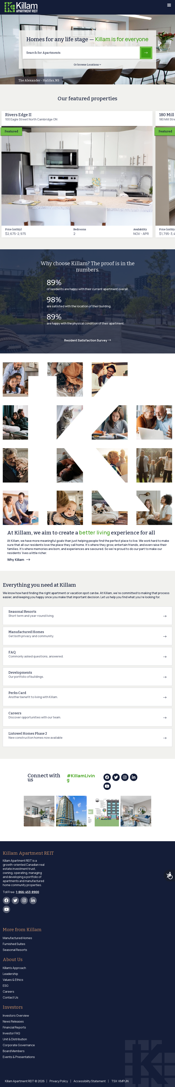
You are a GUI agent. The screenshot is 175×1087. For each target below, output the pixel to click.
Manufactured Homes (17, 938)
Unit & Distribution (15, 1039)
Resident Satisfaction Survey (87, 340)
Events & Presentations (19, 1057)
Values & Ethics (13, 980)
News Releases (13, 1021)
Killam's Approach (14, 968)
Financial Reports (14, 1027)
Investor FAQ (11, 1033)
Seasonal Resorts (15, 950)
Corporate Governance (19, 1045)
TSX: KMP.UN (116, 1081)
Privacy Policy (58, 1081)
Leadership (10, 974)
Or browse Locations (87, 64)
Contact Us (10, 997)
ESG (5, 986)
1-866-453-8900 (27, 892)
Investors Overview (16, 1015)
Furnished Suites (14, 944)
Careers (8, 991)
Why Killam (15, 559)
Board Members (14, 1051)
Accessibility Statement (88, 1081)
